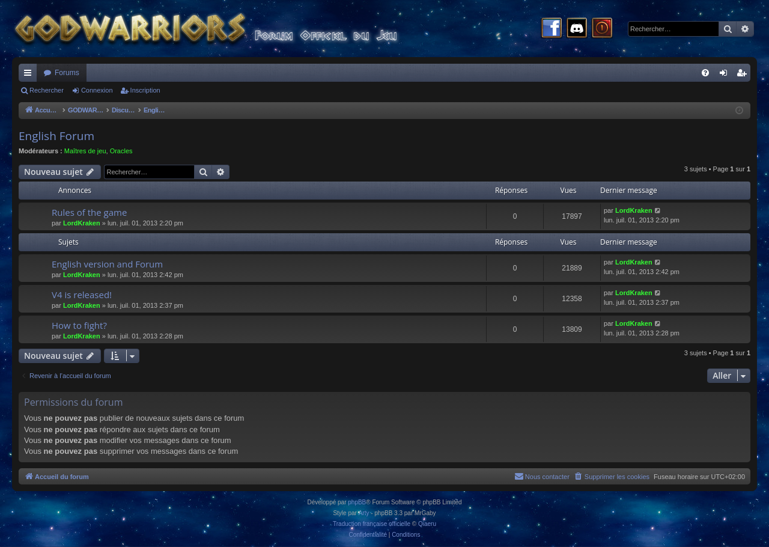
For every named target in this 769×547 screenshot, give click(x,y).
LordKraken (81, 223)
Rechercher (46, 90)
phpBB (357, 502)
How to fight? (79, 325)
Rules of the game (89, 212)
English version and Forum (107, 264)
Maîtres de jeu (85, 150)
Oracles (121, 150)
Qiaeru (427, 524)
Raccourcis (30, 75)
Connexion (97, 90)
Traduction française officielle (371, 524)
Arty (364, 513)
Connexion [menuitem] (726, 75)
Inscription (145, 90)
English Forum (56, 136)
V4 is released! (82, 295)
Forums (67, 73)
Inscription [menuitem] (744, 75)
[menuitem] (705, 73)
